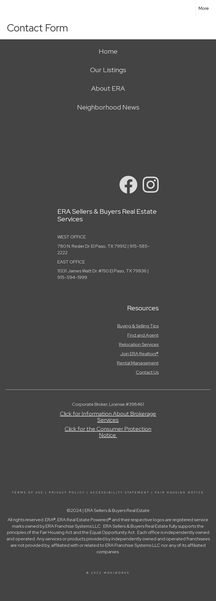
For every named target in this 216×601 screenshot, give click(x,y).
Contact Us (147, 372)
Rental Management (138, 363)
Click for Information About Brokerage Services (108, 417)
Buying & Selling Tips (138, 326)
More (204, 8)
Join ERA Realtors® (139, 354)
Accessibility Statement (120, 492)
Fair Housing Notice (179, 492)
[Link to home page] (7, 8)
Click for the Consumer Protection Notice (108, 432)
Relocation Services (139, 344)
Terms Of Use (28, 492)
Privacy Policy (67, 492)
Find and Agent (143, 335)
